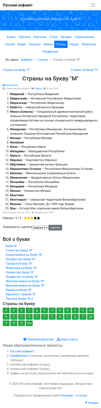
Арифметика (18, 355)
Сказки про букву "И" (20, 272)
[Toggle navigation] (93, 5)
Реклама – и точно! (74, 395)
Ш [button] (90, 316)
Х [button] (67, 316)
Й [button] (67, 310)
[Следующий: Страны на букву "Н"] (84, 70)
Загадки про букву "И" (21, 259)
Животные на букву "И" (21, 268)
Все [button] (29, 323)
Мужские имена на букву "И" (25, 285)
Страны (61, 44)
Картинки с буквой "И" (21, 294)
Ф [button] (60, 316)
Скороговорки (84, 37)
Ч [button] (83, 316)
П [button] (21, 316)
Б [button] (14, 310)
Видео (22, 44)
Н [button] (6, 316)
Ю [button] (14, 323)
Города (74, 44)
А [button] (6, 310)
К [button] (75, 310)
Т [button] (44, 316)
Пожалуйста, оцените (17, 227)
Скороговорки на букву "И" (24, 254)
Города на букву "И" (19, 263)
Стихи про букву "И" (19, 250)
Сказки (10, 44)
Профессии (50, 51)
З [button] (52, 310)
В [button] (21, 310)
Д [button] (37, 310)
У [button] (52, 316)
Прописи (25, 37)
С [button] (37, 316)
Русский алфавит (22, 351)
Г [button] (29, 310)
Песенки (35, 44)
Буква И (11, 246)
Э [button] (6, 323)
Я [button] (21, 323)
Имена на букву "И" (19, 290)
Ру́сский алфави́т (18, 5)
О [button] (14, 316)
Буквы (11, 37)
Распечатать (10, 85)
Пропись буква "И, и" (20, 298)
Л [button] (83, 310)
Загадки (66, 37)
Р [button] (29, 316)
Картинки (39, 37)
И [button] (60, 310)
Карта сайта (67, 339)
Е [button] (44, 310)
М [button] (90, 310)
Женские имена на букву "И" (25, 281)
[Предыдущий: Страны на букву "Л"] (16, 70)
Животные (89, 44)
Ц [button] (75, 316)
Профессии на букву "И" (22, 276)
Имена (48, 44)
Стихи (53, 37)
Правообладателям (38, 339)
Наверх (91, 403)
